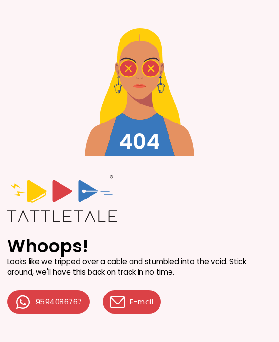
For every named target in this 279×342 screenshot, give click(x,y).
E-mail (131, 302)
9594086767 (48, 302)
